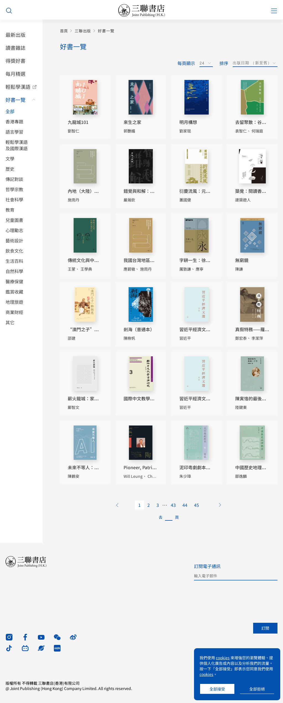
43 (173, 505)
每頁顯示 (186, 63)
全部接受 (217, 689)
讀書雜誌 (15, 47)
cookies (223, 657)
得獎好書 (15, 60)
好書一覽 (15, 99)
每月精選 (15, 73)
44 (184, 505)
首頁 (64, 30)
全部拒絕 (257, 689)
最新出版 (15, 34)
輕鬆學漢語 (18, 86)
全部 (10, 111)
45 (196, 505)
